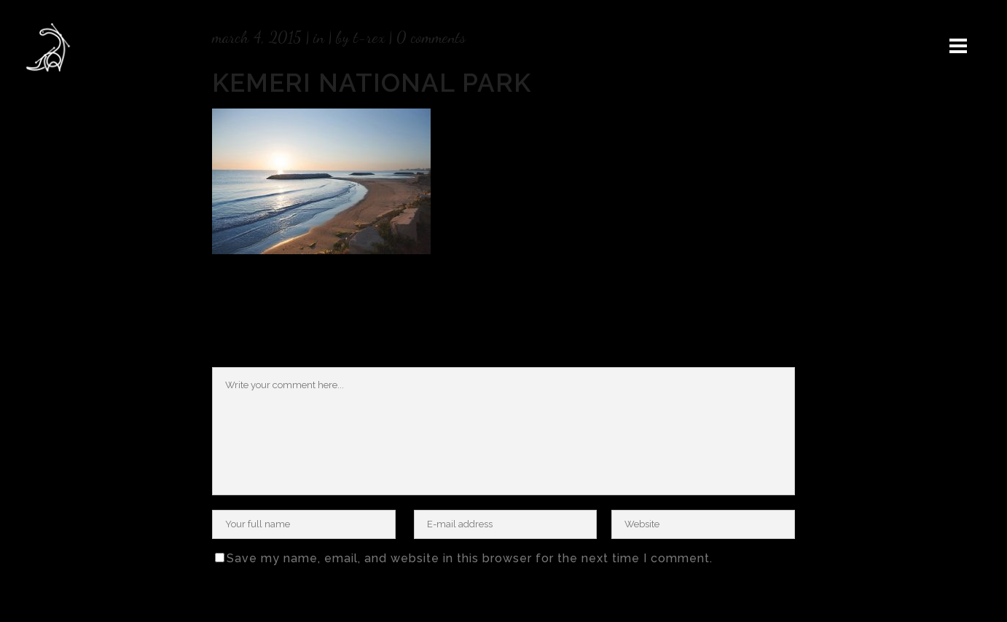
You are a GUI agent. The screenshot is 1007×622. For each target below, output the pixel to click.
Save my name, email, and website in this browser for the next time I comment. (470, 558)
